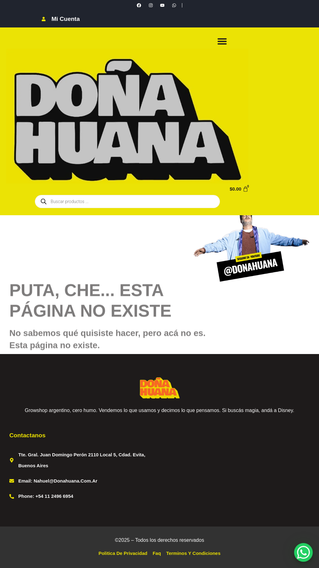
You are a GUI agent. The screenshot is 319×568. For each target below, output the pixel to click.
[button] (222, 41)
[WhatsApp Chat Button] (303, 552)
